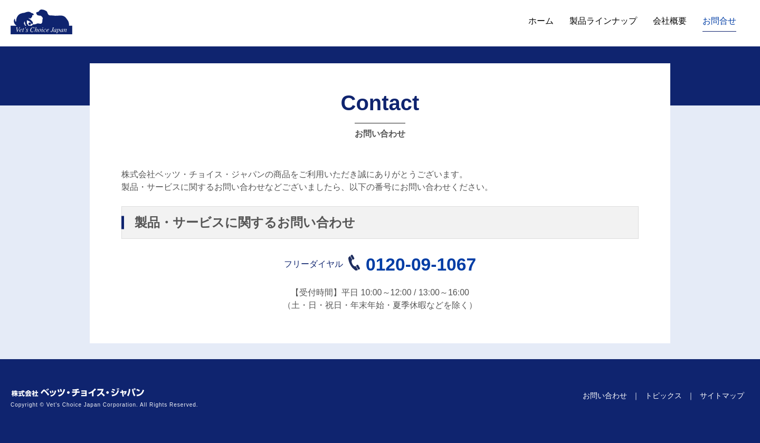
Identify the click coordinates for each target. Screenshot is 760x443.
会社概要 (670, 20)
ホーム (541, 20)
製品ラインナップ (603, 20)
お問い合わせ (605, 395)
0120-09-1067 (421, 264)
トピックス (663, 395)
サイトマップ (722, 395)
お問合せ (719, 20)
